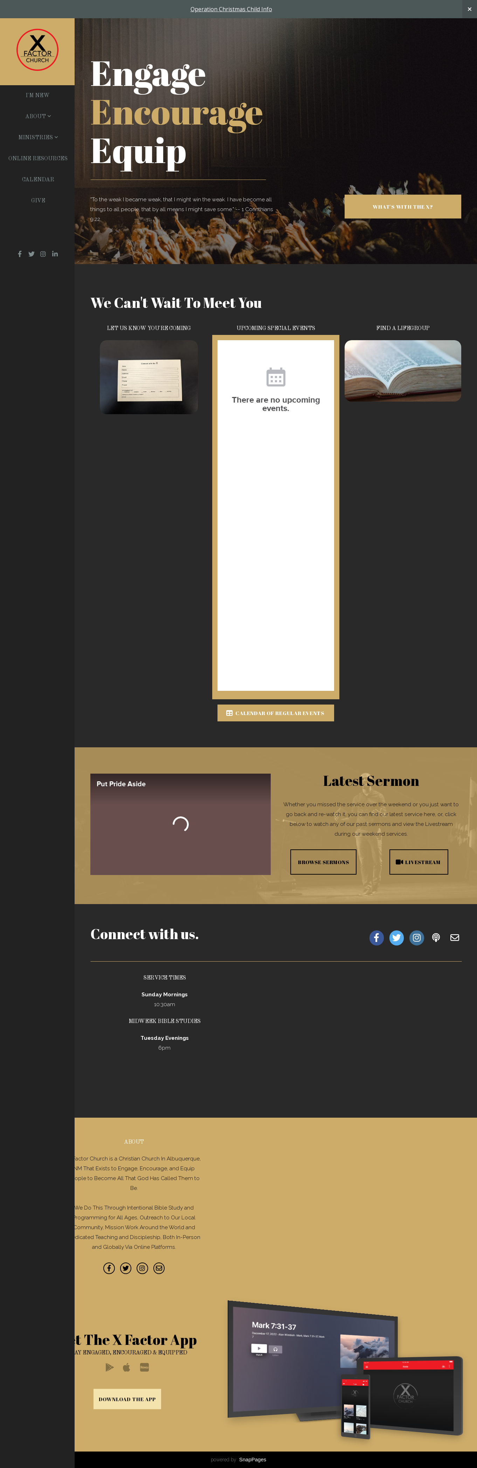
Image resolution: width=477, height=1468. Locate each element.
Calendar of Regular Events (275, 712)
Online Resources (38, 159)
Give (38, 201)
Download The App (127, 1450)
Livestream (418, 862)
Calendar (38, 180)
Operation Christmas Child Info (231, 9)
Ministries (38, 138)
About (38, 117)
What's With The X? (403, 206)
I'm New (38, 96)
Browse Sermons (323, 862)
